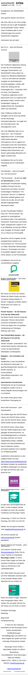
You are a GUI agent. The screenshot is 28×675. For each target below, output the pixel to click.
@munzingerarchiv (7, 552)
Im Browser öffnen (7, 671)
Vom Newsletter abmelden (19, 671)
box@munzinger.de (17, 663)
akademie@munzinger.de (14, 529)
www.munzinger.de (8, 537)
